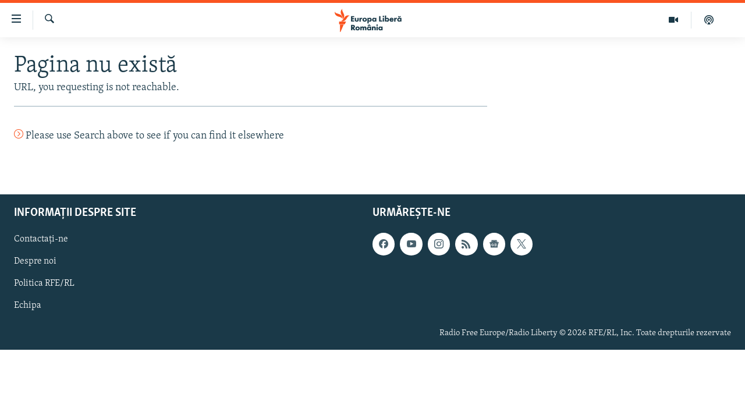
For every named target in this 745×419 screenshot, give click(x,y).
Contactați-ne (41, 239)
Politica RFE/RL (44, 283)
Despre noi (35, 261)
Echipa (27, 305)
